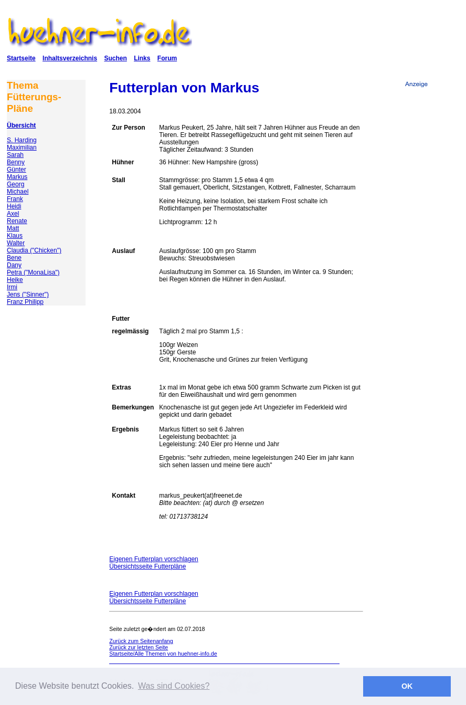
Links (142, 58)
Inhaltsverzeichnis (70, 58)
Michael (17, 191)
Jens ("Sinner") (28, 294)
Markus (17, 177)
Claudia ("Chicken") (34, 250)
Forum (167, 58)
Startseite (21, 58)
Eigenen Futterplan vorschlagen (153, 559)
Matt (13, 228)
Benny (16, 162)
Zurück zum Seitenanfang (141, 641)
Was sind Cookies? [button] (173, 685)
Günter (16, 169)
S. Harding (22, 140)
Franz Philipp (25, 302)
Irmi (12, 287)
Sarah (15, 155)
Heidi (14, 206)
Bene (14, 257)
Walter (16, 243)
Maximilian (22, 147)
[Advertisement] (416, 267)
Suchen (115, 58)
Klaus (15, 235)
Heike (15, 279)
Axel (13, 213)
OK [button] (407, 686)
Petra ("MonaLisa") (33, 272)
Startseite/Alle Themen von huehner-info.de (163, 653)
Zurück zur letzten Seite (138, 647)
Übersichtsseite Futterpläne (147, 566)
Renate (17, 221)
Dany (14, 265)
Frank (15, 199)
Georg (15, 184)
